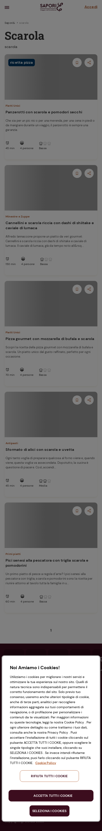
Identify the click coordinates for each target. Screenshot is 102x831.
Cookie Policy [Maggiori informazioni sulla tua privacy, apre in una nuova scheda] (45, 763)
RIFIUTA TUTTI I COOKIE (49, 776)
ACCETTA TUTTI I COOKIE (52, 796)
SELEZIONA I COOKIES (49, 811)
